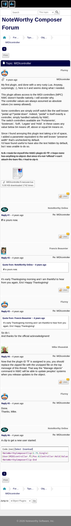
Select (18, 449)
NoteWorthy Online (58, 208)
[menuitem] (5, 55)
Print (5, 55)
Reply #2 (5, 258)
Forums (16, 37)
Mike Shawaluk (60, 347)
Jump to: (5, 501)
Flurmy (64, 70)
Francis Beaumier (58, 248)
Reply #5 (5, 403)
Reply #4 (5, 356)
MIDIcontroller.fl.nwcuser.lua (18, 182)
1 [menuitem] (4, 49)
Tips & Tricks (30, 37)
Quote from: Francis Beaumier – (23, 318)
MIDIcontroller (12, 42)
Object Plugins (44, 37)
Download (27, 449)
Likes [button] (65, 195)
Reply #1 (5, 215)
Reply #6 (5, 435)
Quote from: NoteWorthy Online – (24, 265)
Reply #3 (5, 311)
